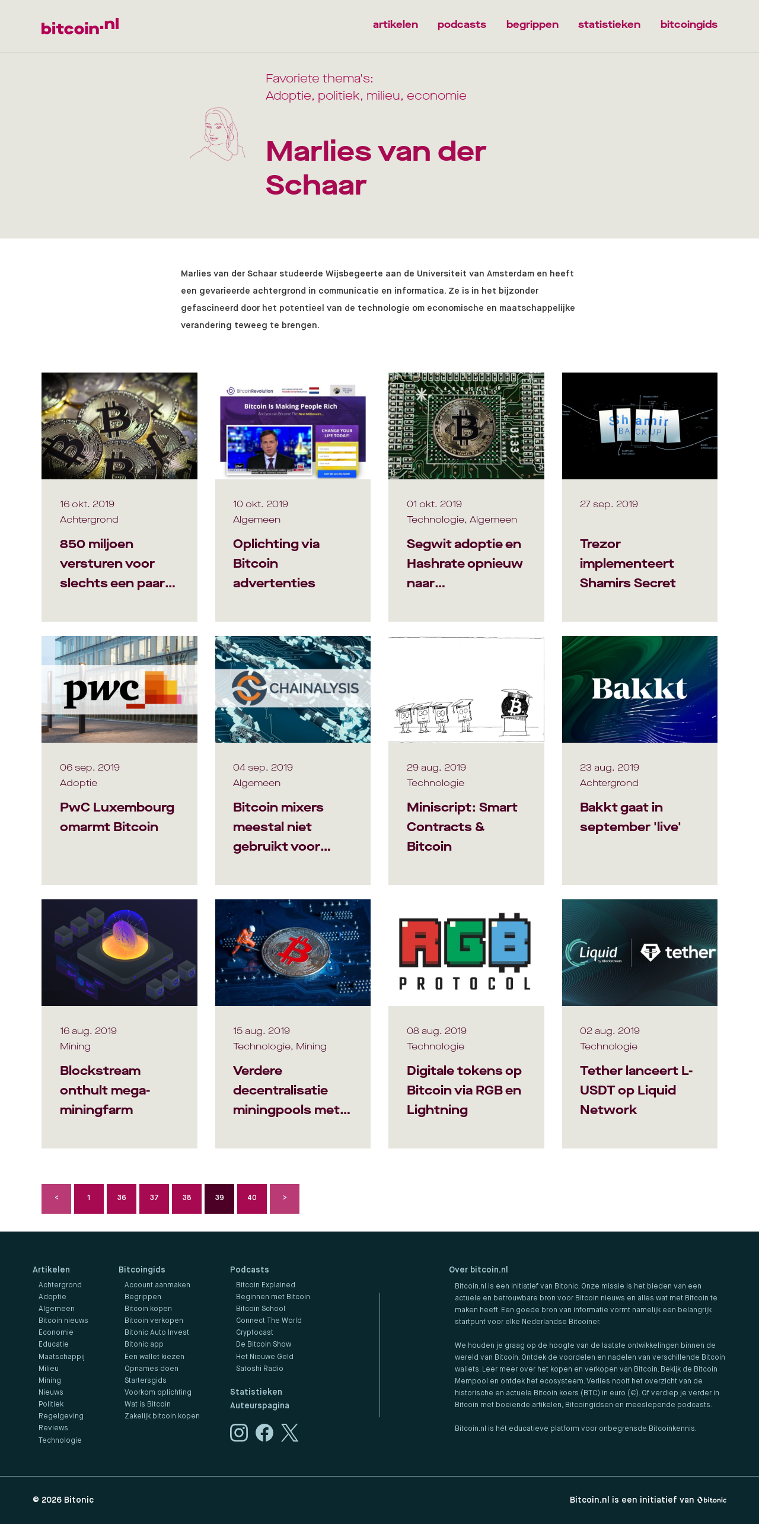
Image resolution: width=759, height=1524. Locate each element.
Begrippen (143, 1297)
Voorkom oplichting (158, 1392)
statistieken (609, 24)
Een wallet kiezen (154, 1357)
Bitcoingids (142, 1270)
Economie (56, 1333)
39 (219, 1198)
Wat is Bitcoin (148, 1404)
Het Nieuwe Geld (265, 1357)
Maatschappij (62, 1357)
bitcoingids (689, 24)
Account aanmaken (157, 1285)
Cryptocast (254, 1333)
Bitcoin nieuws (63, 1321)
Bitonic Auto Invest (157, 1333)
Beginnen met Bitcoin (273, 1297)
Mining (50, 1381)
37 (154, 1198)
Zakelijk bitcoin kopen (162, 1416)
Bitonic (79, 1500)
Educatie (54, 1344)
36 (121, 1198)
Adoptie (288, 96)
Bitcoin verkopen (154, 1321)
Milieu (49, 1369)
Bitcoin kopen (148, 1309)
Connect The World (269, 1321)
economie (437, 96)
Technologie (60, 1441)
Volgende (284, 1199)
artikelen (395, 24)
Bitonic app (144, 1344)
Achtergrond (60, 1285)
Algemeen (57, 1309)
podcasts (462, 24)
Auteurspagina (259, 1406)
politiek (339, 96)
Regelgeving (61, 1416)
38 (187, 1198)
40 (252, 1198)
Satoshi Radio (259, 1369)
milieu (383, 96)
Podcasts (249, 1270)
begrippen (532, 24)
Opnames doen (151, 1369)
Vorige (56, 1199)
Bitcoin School (260, 1309)
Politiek (51, 1404)
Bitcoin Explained (265, 1285)
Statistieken (256, 1392)
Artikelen (51, 1270)
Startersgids (146, 1381)
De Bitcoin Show (263, 1344)
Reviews (53, 1428)
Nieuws (51, 1392)
